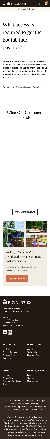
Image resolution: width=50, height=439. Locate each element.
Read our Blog (33, 355)
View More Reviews (25, 212)
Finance (6, 375)
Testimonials (32, 352)
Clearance (7, 358)
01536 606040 (18, 325)
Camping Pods (9, 355)
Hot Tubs (6, 349)
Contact (30, 378)
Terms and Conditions (12, 381)
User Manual (32, 381)
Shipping (6, 384)
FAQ (29, 375)
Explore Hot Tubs (17, 278)
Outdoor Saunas (10, 352)
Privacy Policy (8, 378)
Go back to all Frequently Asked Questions (22, 87)
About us (31, 349)
